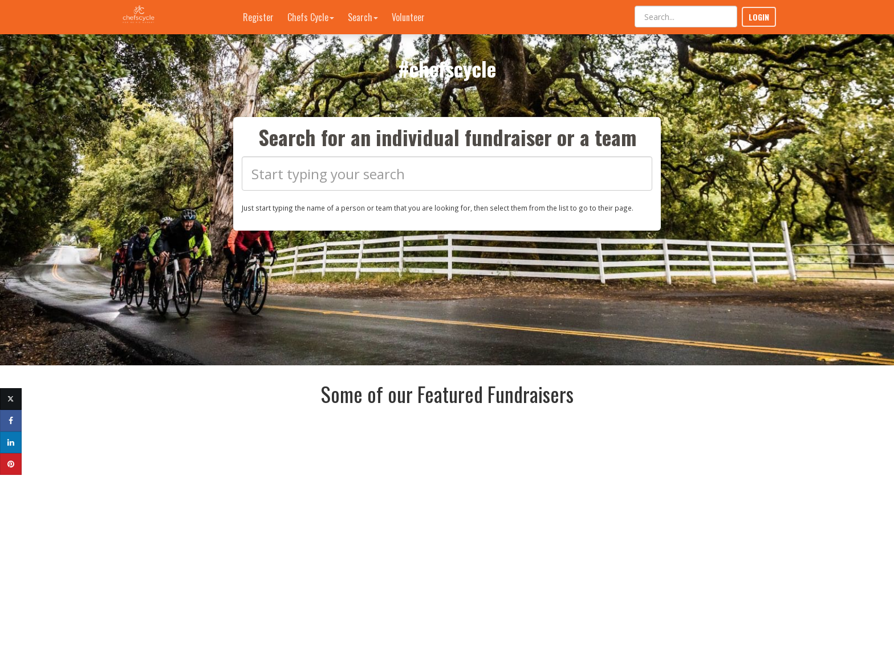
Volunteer (408, 17)
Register (258, 17)
